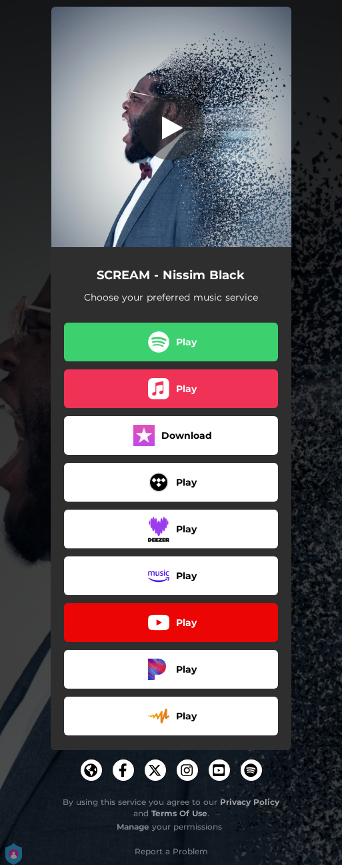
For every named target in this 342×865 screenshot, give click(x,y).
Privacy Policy (249, 802)
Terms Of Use (179, 813)
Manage (133, 827)
